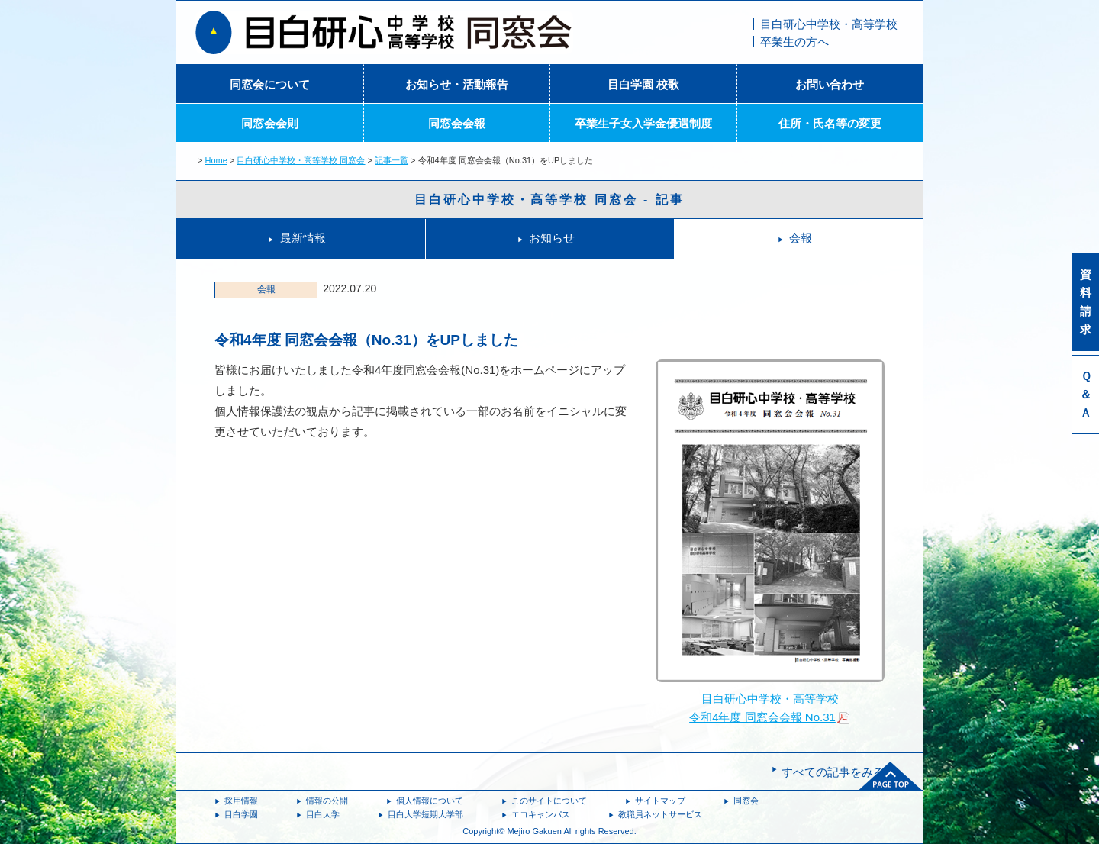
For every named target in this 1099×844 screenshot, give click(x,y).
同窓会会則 (269, 123)
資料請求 (1085, 302)
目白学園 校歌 (643, 84)
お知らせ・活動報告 (456, 84)
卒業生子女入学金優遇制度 (643, 123)
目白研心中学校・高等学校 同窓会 (301, 160)
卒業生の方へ (794, 41)
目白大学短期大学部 (425, 814)
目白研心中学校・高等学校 (829, 24)
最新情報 (303, 237)
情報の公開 (327, 800)
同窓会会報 (456, 123)
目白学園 (241, 814)
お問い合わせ (829, 84)
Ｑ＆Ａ (1085, 394)
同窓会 (746, 800)
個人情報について (429, 800)
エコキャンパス (540, 814)
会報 (800, 237)
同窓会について (270, 84)
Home (216, 160)
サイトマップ (660, 800)
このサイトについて (549, 800)
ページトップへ (891, 776)
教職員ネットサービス (660, 814)
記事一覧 (391, 160)
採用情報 (241, 800)
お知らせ (552, 237)
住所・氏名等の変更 (829, 123)
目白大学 (323, 814)
